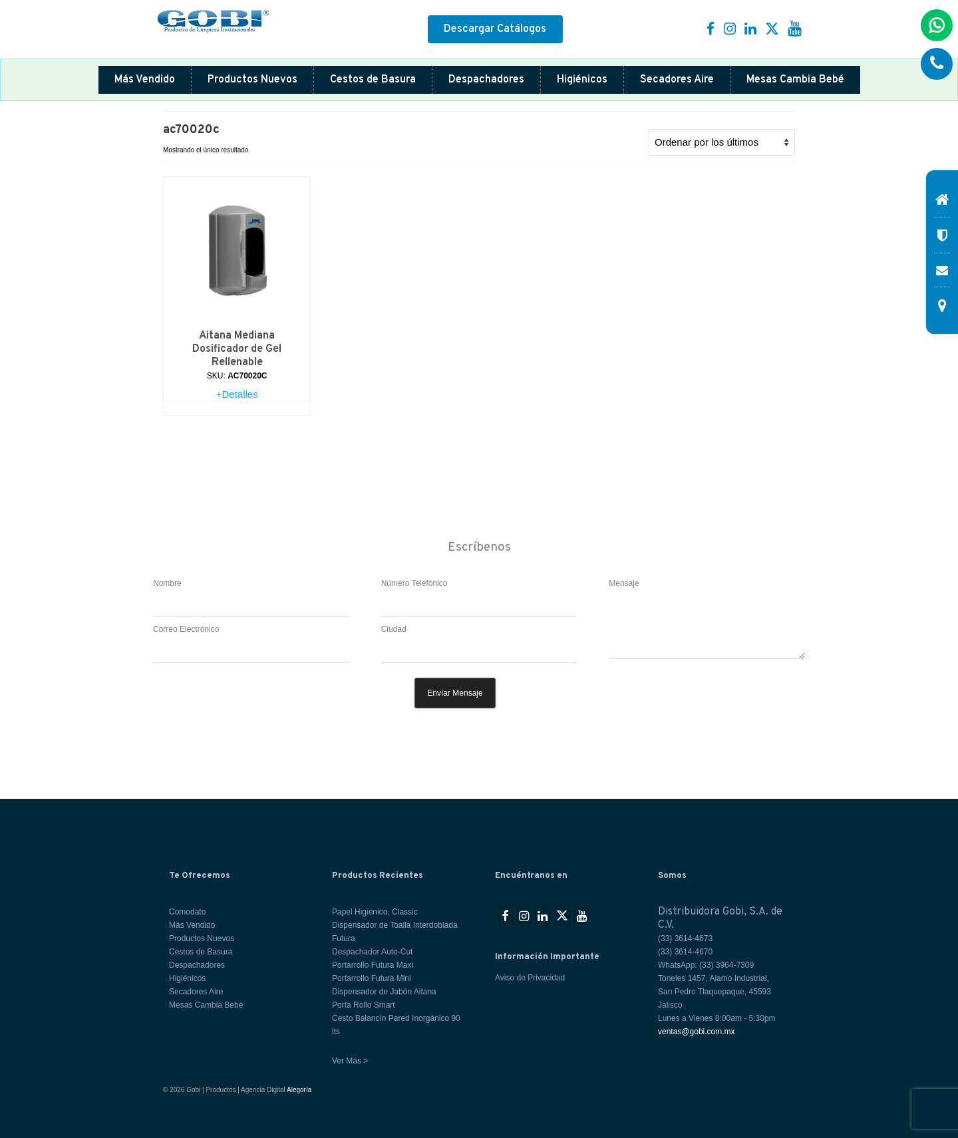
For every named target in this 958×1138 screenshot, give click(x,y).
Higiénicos (582, 79)
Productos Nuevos (252, 79)
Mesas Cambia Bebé (795, 79)
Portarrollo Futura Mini (371, 978)
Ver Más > (350, 1061)
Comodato (187, 912)
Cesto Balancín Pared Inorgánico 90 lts (396, 1025)
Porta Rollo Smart (363, 1005)
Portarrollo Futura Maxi (372, 965)
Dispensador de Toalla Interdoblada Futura (395, 932)
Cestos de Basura (373, 79)
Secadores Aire (677, 79)
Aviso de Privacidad (530, 977)
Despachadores (486, 79)
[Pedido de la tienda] (722, 142)
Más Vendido (144, 79)
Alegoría (299, 1089)
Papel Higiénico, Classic (375, 912)
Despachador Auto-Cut (372, 951)
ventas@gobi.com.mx (696, 1031)
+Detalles (237, 394)
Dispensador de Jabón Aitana (384, 991)
